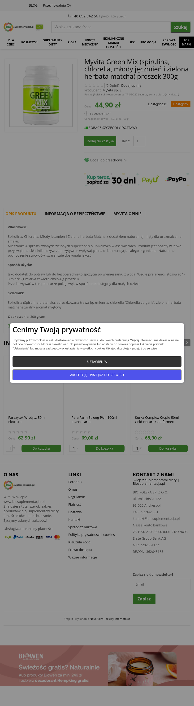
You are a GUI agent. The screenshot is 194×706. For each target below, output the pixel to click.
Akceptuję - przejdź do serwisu (97, 375)
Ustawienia (97, 361)
